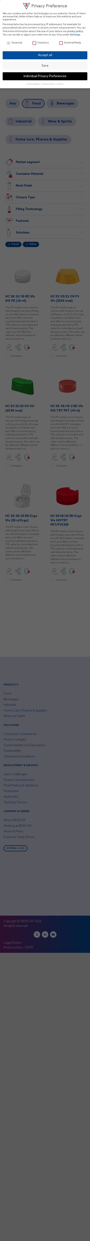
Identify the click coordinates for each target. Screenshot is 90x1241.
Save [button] (45, 66)
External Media (70, 42)
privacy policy (75, 31)
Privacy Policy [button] (48, 84)
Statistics (40, 42)
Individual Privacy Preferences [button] (45, 76)
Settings (75, 34)
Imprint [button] (59, 84)
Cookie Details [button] (33, 84)
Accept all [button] (45, 55)
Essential (14, 42)
